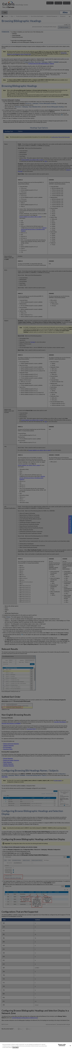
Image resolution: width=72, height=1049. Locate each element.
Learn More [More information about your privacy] (15, 1047)
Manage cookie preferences (62, 1045)
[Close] (70, 1045)
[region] (36, 1045)
